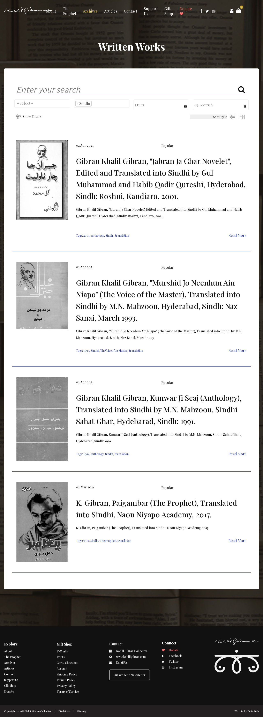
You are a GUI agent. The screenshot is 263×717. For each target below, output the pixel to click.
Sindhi (109, 235)
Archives (90, 11)
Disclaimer (64, 711)
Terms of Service (68, 672)
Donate (186, 11)
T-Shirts (62, 632)
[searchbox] (42, 103)
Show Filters (32, 116)
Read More (237, 235)
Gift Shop (168, 11)
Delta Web (253, 711)
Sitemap (82, 711)
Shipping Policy (67, 655)
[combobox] (42, 103)
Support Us (151, 11)
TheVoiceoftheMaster (113, 351)
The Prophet (69, 11)
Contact (130, 11)
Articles (110, 11)
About (51, 11)
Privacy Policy (66, 667)
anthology (97, 235)
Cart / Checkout (67, 644)
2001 (86, 235)
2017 (86, 541)
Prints (61, 638)
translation (122, 235)
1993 (86, 351)
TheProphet (108, 541)
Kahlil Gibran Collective (38, 711)
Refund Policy (66, 661)
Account (62, 649)
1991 (86, 454)
